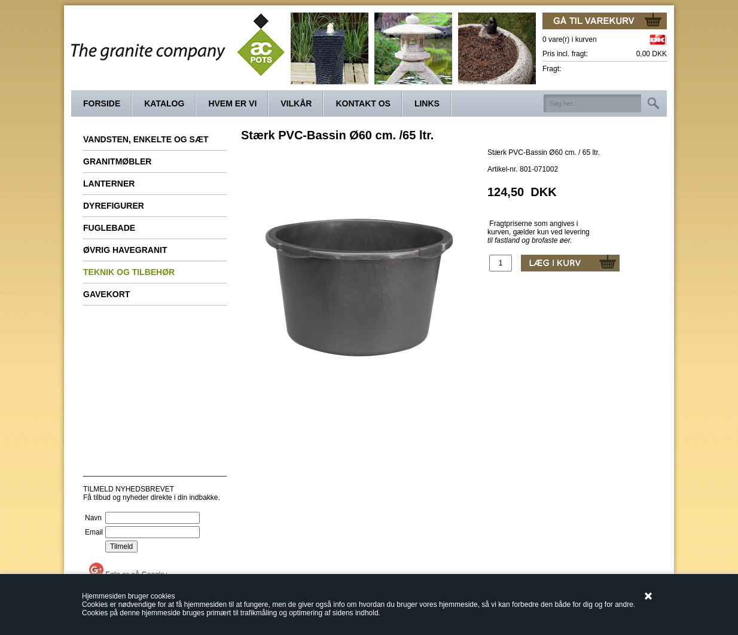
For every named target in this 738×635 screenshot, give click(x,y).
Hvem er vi (232, 103)
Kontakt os (363, 103)
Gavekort (106, 294)
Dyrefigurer (113, 205)
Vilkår (296, 103)
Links (427, 103)
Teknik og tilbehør (129, 272)
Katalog (164, 103)
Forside (101, 103)
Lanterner (109, 183)
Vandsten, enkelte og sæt (146, 139)
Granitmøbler (117, 161)
